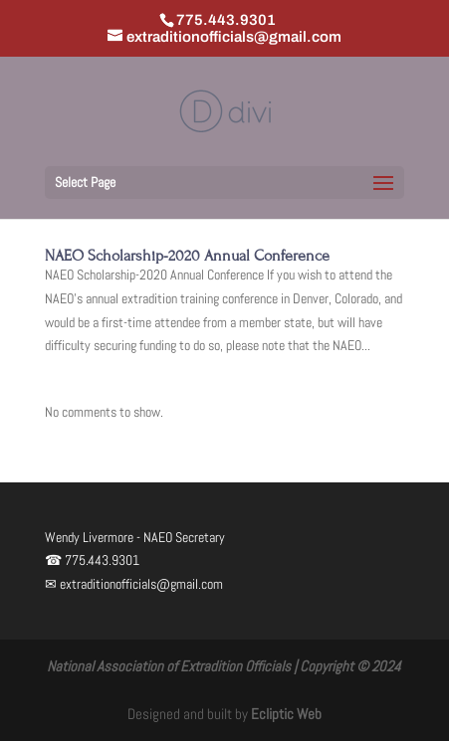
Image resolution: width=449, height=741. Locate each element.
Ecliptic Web (286, 713)
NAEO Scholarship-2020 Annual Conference (187, 256)
